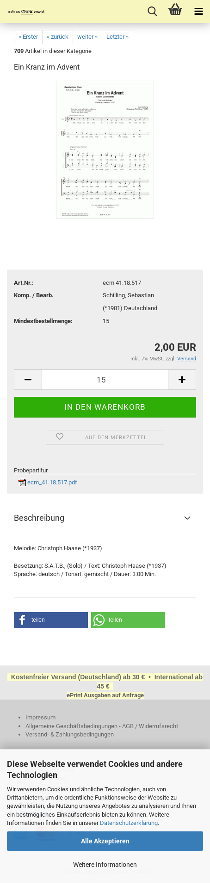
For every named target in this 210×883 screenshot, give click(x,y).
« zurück (57, 36)
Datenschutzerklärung (129, 822)
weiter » (87, 36)
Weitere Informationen (105, 864)
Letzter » (117, 36)
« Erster (28, 36)
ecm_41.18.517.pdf (48, 482)
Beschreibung (39, 518)
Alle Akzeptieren (105, 841)
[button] (51, 620)
